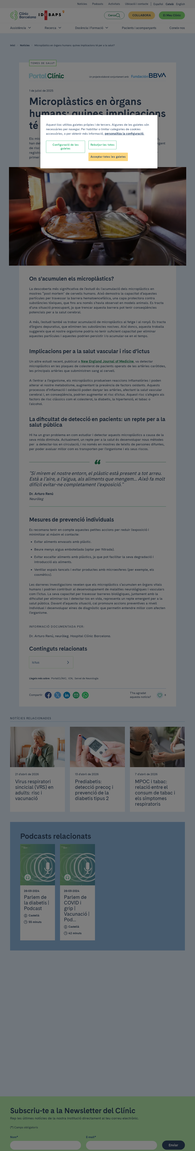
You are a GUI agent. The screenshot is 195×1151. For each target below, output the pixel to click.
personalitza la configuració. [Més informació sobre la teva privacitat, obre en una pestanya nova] (124, 133)
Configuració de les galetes (66, 146)
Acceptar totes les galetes (108, 156)
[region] (98, 141)
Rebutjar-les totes (102, 144)
